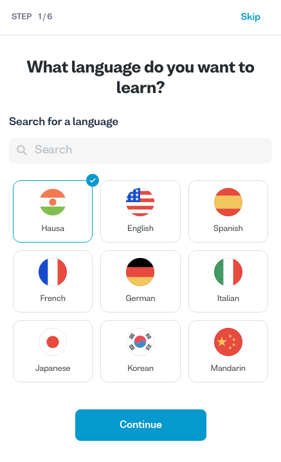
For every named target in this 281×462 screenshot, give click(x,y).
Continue (141, 425)
